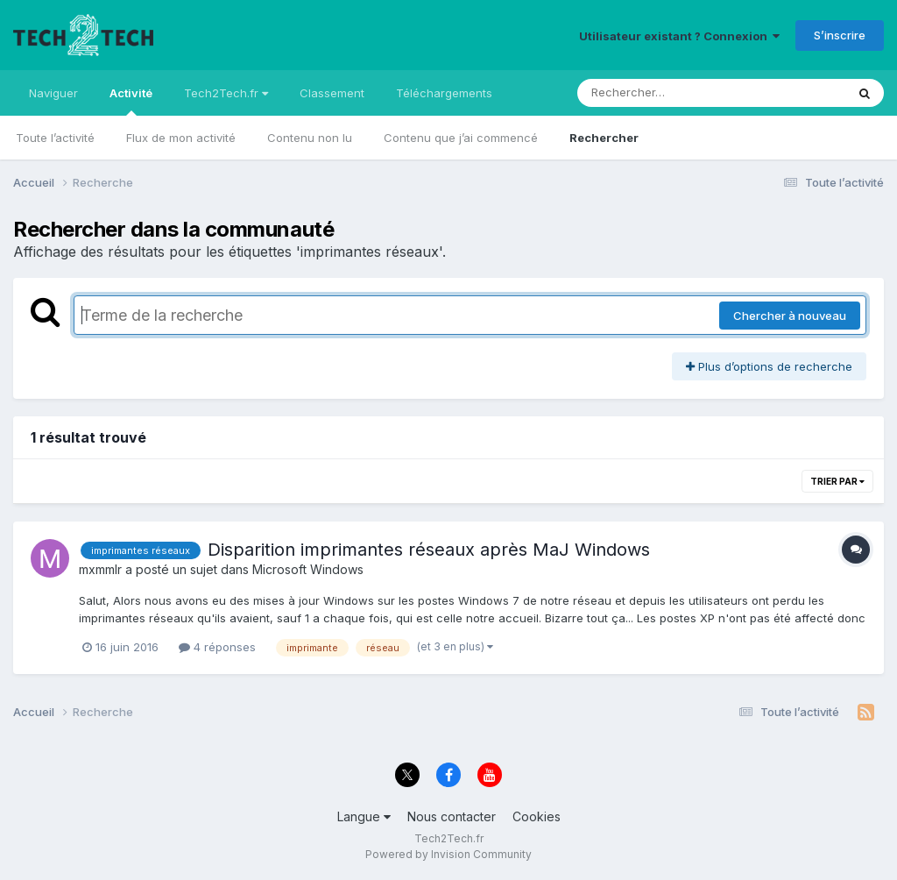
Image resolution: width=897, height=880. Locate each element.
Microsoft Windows (308, 569)
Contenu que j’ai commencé (461, 138)
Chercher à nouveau (789, 316)
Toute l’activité (55, 138)
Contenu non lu (309, 138)
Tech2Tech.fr (226, 93)
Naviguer (53, 93)
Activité (130, 101)
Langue (364, 816)
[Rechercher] (661, 93)
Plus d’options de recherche (769, 366)
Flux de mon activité (181, 138)
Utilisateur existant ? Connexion (679, 36)
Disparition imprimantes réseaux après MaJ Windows (429, 549)
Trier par (837, 481)
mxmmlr (100, 569)
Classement (332, 93)
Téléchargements (444, 93)
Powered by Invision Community (448, 854)
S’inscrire (839, 35)
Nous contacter (451, 816)
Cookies (536, 816)
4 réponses (217, 647)
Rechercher (604, 138)
